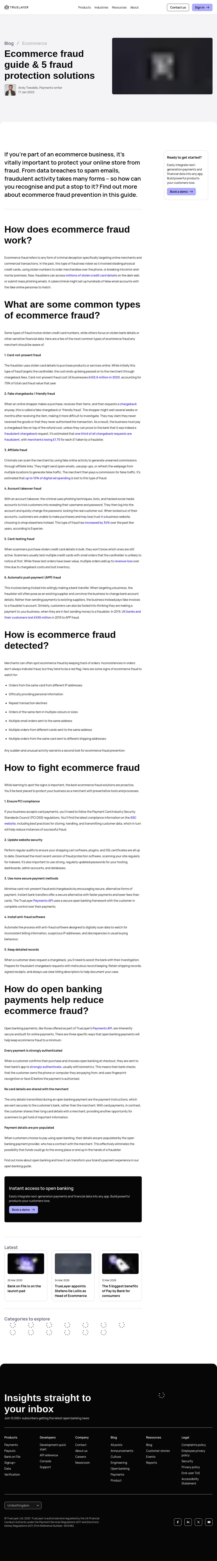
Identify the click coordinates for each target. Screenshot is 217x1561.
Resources (119, 7)
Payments (11, 1445)
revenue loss (124, 561)
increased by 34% (97, 523)
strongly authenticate (45, 1067)
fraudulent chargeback (20, 434)
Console (45, 1461)
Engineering (119, 1463)
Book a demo (23, 1210)
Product (116, 1480)
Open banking (120, 1468)
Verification (12, 1474)
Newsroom (82, 1463)
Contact (81, 1445)
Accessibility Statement (190, 1481)
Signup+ (10, 1463)
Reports (151, 1463)
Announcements (122, 1451)
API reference (49, 1455)
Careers (80, 1457)
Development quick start (53, 1447)
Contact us (178, 7)
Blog (9, 43)
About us (81, 1451)
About (134, 7)
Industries (101, 7)
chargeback (128, 404)
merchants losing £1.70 (43, 440)
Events (150, 1457)
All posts (116, 1445)
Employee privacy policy (193, 1453)
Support (45, 1467)
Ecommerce (34, 43)
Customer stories (158, 1451)
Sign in (202, 7)
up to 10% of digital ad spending (47, 478)
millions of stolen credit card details (91, 275)
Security (187, 1461)
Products (84, 7)
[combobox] (23, 1505)
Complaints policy (194, 1445)
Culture (116, 1457)
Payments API (43, 901)
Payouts (10, 1451)
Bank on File (12, 1457)
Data (7, 1468)
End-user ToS (191, 1473)
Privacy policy (191, 1467)
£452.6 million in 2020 (104, 377)
